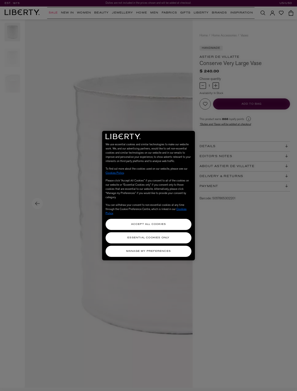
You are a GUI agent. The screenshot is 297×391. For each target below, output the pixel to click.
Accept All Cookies (148, 224)
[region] (148, 195)
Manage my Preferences (148, 251)
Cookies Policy (115, 173)
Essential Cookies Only (148, 238)
